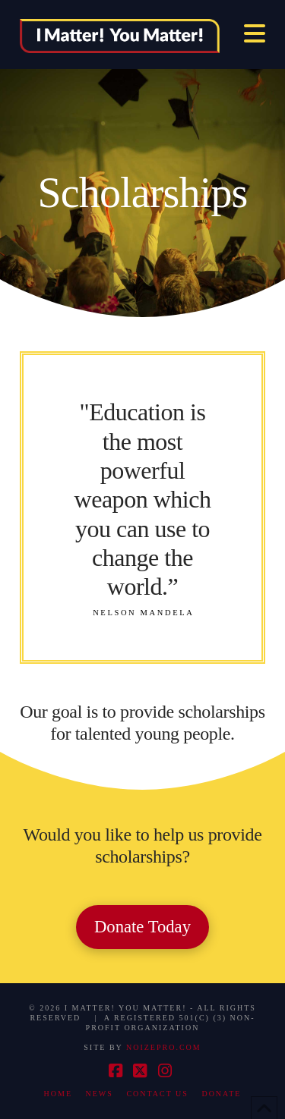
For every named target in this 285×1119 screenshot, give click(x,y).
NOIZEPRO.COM (163, 1047)
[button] (254, 33)
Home (58, 1093)
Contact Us (157, 1093)
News (99, 1093)
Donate (221, 1093)
